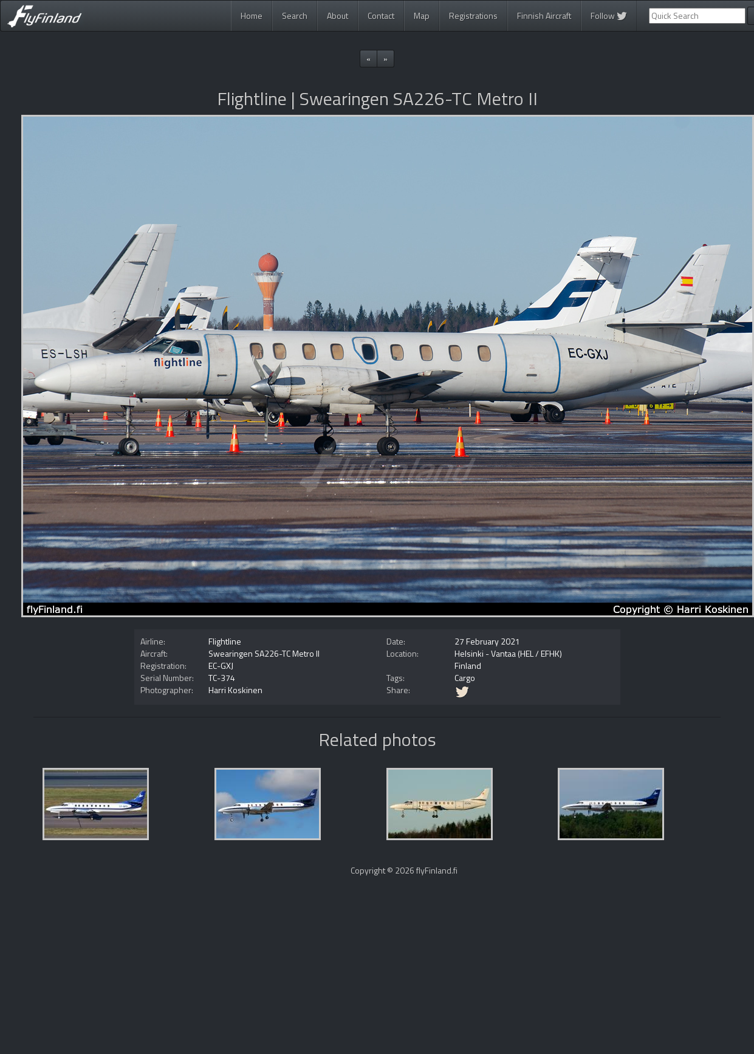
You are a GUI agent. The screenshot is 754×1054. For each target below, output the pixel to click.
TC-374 (221, 677)
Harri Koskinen (235, 689)
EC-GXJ (220, 665)
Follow (609, 15)
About (337, 15)
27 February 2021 (487, 641)
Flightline (224, 641)
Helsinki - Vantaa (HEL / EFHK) (508, 653)
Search (294, 15)
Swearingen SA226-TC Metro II (264, 653)
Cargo (464, 677)
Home (251, 15)
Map (422, 15)
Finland (467, 665)
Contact (381, 15)
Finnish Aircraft (544, 15)
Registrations (473, 15)
